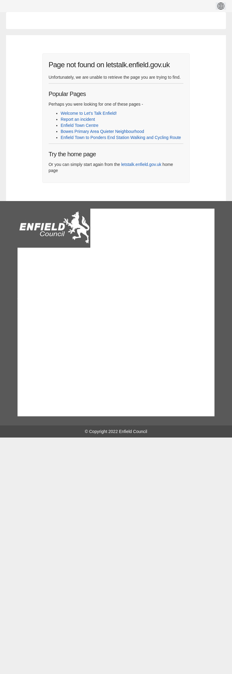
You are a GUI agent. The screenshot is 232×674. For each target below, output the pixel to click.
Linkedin (95, 410)
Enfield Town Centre (79, 125)
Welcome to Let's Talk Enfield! (89, 113)
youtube (115, 410)
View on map (30, 300)
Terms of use (36, 329)
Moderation (34, 369)
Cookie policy (36, 360)
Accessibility (35, 377)
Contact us (34, 312)
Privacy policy (37, 320)
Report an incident (78, 119)
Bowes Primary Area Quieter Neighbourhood (102, 131)
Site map (32, 337)
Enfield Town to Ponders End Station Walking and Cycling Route (121, 137)
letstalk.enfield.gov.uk (141, 164)
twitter (134, 410)
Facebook (76, 410)
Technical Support (40, 352)
